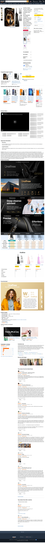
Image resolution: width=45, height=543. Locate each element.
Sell (33, 3)
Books (18, 3)
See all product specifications (28, 60)
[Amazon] (2, 1)
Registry (41, 3)
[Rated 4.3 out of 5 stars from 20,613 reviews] (32, 354)
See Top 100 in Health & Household (21, 335)
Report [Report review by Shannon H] (24, 415)
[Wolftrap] (5, 129)
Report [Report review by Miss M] (24, 446)
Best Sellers (15, 3)
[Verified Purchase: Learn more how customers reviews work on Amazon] (24, 390)
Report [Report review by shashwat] (24, 496)
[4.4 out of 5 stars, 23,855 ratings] (38, 99)
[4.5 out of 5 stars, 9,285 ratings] (22, 100)
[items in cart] (43, 1)
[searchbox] (17, 1)
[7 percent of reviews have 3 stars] (7, 367)
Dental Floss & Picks (11, 5)
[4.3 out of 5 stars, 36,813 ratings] (30, 101)
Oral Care (7, 5)
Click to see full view (12, 27)
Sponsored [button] (2, 341)
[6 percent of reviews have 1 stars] (7, 370)
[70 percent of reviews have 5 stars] (7, 364)
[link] (17, 76)
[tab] (12, 213)
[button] (1, 3)
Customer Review (6, 130)
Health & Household (3, 5)
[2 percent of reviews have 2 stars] (7, 368)
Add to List (36, 25)
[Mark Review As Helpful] (20, 397)
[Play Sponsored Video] (12, 347)
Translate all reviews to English (22, 517)
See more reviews (20, 512)
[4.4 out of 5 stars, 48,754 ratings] (6, 100)
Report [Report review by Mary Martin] (24, 479)
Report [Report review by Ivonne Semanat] (24, 396)
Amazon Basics (10, 3)
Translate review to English (21, 529)
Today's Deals (22, 3)
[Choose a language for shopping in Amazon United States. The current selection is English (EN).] (30, 1)
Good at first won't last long (13, 130)
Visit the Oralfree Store (26, 26)
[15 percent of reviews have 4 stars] (7, 365)
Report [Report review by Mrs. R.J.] (24, 466)
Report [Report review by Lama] (19, 527)
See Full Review (20, 130)
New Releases (37, 3)
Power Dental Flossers (17, 5)
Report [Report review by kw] (24, 509)
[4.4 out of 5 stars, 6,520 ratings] (14, 101)
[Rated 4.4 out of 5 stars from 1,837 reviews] (14, 354)
